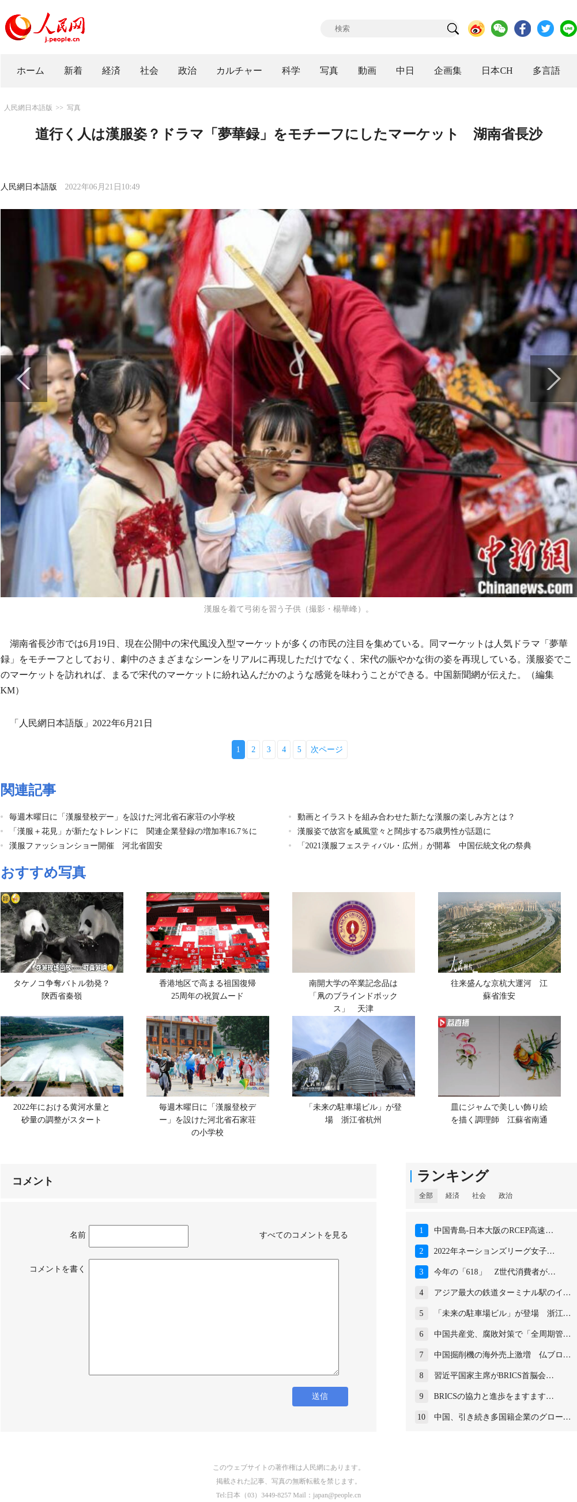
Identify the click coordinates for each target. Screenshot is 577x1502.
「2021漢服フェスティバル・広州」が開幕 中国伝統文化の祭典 (414, 845)
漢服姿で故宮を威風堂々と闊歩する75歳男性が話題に (394, 831)
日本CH (496, 70)
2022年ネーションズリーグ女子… (494, 1251)
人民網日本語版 (28, 108)
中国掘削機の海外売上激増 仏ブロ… (502, 1355)
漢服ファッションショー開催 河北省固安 (86, 845)
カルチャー (239, 70)
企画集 (448, 70)
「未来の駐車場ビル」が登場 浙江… (502, 1313)
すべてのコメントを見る (303, 1235)
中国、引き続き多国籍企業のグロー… (502, 1417)
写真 (329, 70)
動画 (367, 70)
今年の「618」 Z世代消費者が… (495, 1272)
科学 (291, 70)
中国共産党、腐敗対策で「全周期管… (502, 1334)
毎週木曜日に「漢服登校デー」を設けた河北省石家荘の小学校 (122, 817)
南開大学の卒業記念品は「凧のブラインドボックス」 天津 (353, 995)
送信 (320, 1396)
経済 (111, 70)
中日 (405, 70)
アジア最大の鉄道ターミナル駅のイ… (502, 1292)
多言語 (546, 70)
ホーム (30, 70)
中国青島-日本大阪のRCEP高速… (494, 1230)
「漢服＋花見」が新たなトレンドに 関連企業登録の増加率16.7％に (133, 831)
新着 (73, 70)
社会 (149, 70)
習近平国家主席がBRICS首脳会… (494, 1375)
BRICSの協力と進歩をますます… (494, 1396)
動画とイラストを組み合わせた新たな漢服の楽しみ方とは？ (406, 817)
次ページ (327, 749)
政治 (187, 70)
